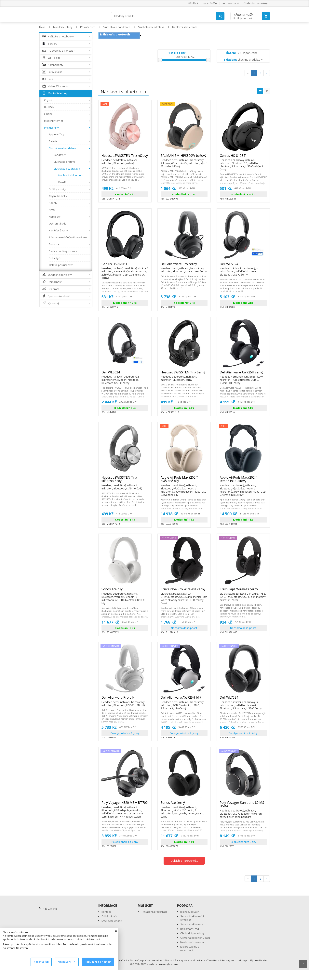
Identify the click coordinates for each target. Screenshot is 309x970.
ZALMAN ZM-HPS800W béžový (184, 157)
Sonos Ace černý (184, 804)
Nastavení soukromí (192, 942)
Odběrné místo (110, 916)
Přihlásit (193, 3)
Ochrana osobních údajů (195, 937)
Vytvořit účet (210, 3)
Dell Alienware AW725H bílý (184, 699)
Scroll (303, 964)
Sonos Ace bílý (124, 591)
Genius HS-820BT (124, 266)
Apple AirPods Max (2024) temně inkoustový (243, 480)
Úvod (42, 27)
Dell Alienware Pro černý (184, 266)
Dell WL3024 (124, 374)
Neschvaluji (41, 962)
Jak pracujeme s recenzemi (189, 948)
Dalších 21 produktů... (184, 860)
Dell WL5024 (243, 266)
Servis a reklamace (191, 924)
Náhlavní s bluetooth (184, 27)
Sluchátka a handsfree (116, 27)
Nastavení (66, 962)
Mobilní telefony (63, 27)
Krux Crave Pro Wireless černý (184, 591)
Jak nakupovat (230, 3)
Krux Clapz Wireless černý (243, 591)
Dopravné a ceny (111, 920)
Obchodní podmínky (256, 3)
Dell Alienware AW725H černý (243, 374)
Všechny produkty (243, 59)
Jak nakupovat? (189, 911)
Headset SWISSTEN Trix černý (184, 374)
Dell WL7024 (243, 699)
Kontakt (106, 911)
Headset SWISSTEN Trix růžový (124, 157)
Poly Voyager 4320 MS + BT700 (124, 804)
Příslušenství (87, 27)
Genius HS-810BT (243, 157)
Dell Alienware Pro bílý (124, 699)
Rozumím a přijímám (98, 962)
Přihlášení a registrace (154, 911)
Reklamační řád (189, 929)
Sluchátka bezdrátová (151, 27)
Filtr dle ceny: (177, 53)
